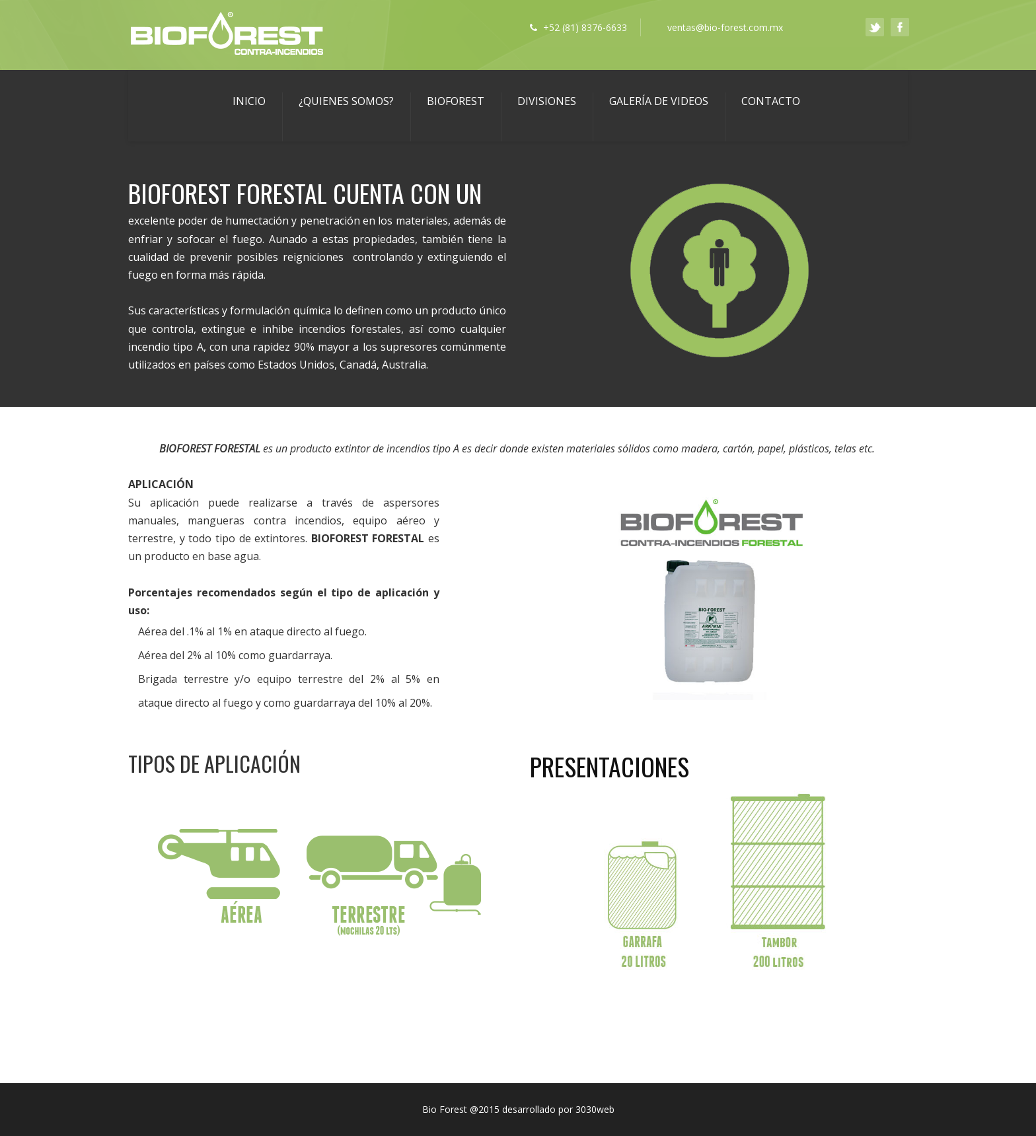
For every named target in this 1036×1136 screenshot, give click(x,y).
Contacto (770, 101)
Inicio (249, 101)
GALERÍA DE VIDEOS (658, 101)
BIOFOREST (455, 101)
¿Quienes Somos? (346, 101)
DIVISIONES (546, 101)
